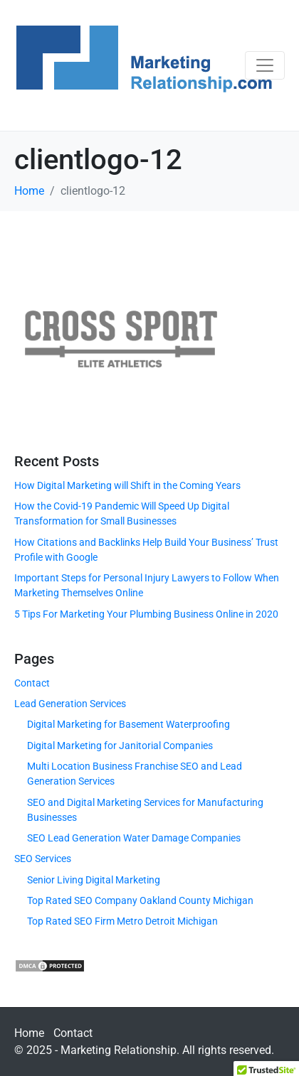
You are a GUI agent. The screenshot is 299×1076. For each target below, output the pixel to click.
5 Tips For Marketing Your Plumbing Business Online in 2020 (146, 614)
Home (29, 1033)
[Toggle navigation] (265, 65)
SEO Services (42, 858)
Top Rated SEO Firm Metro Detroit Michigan (122, 921)
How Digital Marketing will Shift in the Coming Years (127, 485)
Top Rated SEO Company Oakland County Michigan (140, 900)
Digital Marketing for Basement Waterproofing (128, 724)
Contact (32, 683)
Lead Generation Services (70, 703)
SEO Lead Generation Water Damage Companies (134, 838)
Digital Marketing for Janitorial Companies (120, 745)
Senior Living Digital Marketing (93, 880)
